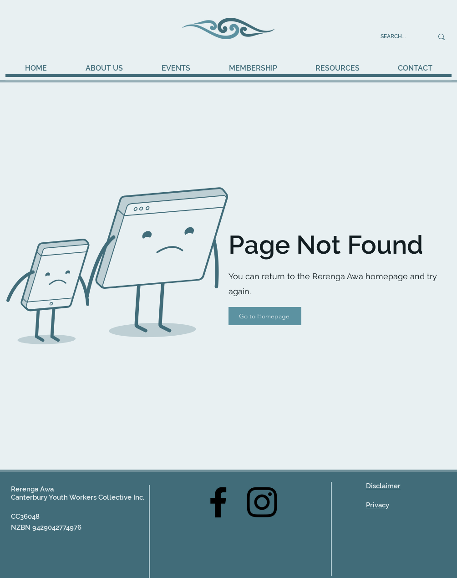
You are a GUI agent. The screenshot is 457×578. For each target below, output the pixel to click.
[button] (175, 68)
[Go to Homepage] (264, 316)
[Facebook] (218, 502)
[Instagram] (262, 502)
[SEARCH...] (400, 37)
